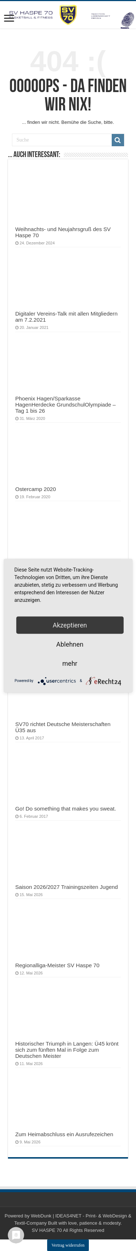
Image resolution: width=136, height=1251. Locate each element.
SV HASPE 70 (47, 1230)
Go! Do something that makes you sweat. (65, 808)
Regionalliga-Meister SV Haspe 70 (57, 965)
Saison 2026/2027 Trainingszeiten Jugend (66, 887)
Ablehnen (69, 644)
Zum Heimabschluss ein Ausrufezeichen (64, 1134)
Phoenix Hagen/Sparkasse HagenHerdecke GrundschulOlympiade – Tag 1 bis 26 (65, 404)
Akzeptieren (70, 625)
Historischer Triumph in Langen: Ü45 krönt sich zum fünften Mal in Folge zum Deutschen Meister (67, 1050)
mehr (69, 663)
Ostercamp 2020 (35, 489)
